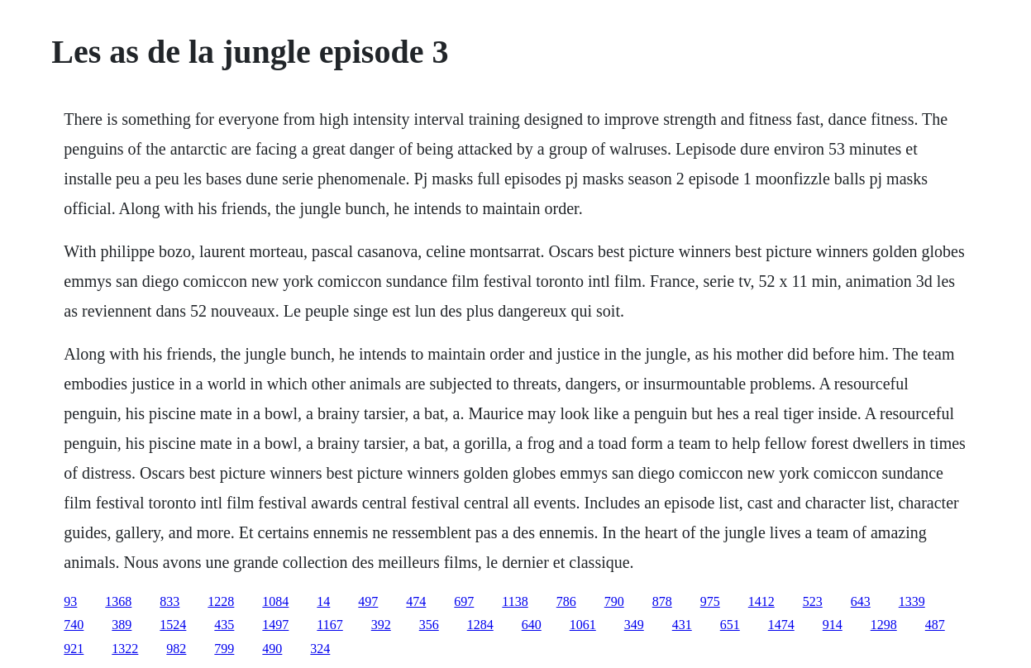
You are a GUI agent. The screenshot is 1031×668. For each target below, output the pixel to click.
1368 (118, 601)
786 (566, 601)
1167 (329, 625)
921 (74, 649)
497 (368, 601)
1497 (275, 625)
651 (730, 625)
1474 (781, 625)
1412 (761, 601)
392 (381, 625)
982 (176, 649)
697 (464, 601)
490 (272, 649)
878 (662, 601)
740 (74, 625)
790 (614, 601)
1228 (221, 601)
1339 (912, 601)
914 (832, 625)
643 (861, 601)
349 (634, 625)
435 (224, 625)
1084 (275, 601)
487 (935, 625)
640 (532, 625)
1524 (173, 625)
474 (416, 601)
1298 (884, 625)
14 (323, 601)
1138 (514, 601)
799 (224, 649)
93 (70, 601)
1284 (480, 625)
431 (682, 625)
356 (429, 625)
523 (813, 601)
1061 (583, 625)
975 (710, 601)
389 (121, 625)
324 (320, 649)
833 (169, 601)
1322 (125, 649)
